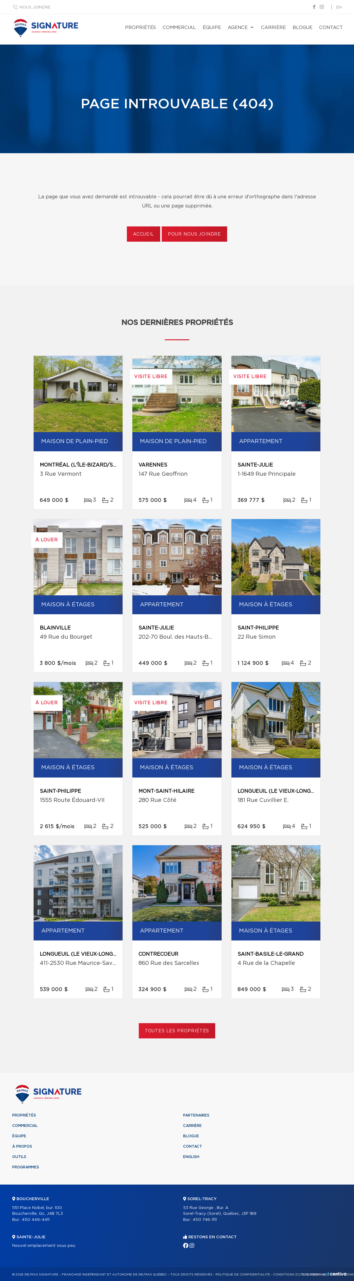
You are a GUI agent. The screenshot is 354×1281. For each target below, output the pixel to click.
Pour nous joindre (194, 234)
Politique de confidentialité (243, 1274)
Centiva (337, 1274)
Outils (19, 1157)
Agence (238, 27)
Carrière (273, 27)
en (339, 7)
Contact (331, 27)
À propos (22, 1146)
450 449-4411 (36, 1220)
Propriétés (140, 27)
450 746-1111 (205, 1220)
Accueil (143, 234)
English (191, 1157)
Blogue (302, 27)
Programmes (25, 1167)
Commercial (179, 27)
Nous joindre (35, 7)
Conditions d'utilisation (296, 1274)
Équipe (212, 27)
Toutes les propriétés (177, 1031)
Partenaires (196, 1115)
